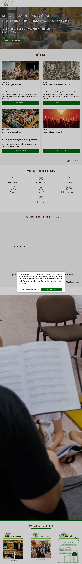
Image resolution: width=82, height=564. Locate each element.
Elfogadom (51, 289)
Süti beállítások (30, 289)
